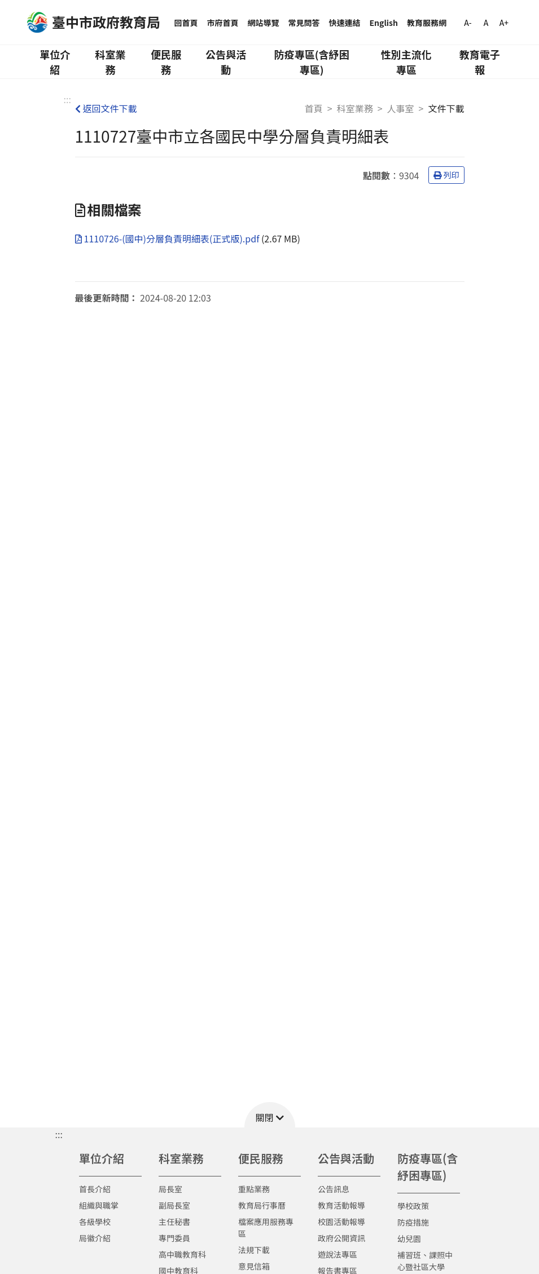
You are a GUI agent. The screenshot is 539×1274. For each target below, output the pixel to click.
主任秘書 (174, 1221)
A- (467, 22)
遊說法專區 (337, 1254)
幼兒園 (409, 1238)
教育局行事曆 (262, 1205)
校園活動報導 (341, 1221)
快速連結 (345, 22)
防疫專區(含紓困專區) (311, 62)
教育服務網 (426, 22)
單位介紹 (55, 62)
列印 (446, 174)
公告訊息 (333, 1189)
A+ (504, 22)
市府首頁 (223, 22)
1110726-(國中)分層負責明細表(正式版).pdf (168, 238)
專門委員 (174, 1238)
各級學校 (95, 1221)
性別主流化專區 (406, 62)
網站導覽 (263, 22)
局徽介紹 (95, 1238)
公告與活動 (225, 62)
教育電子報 (479, 62)
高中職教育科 (182, 1254)
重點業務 (254, 1189)
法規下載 (254, 1249)
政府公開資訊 (341, 1238)
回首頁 (186, 22)
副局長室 (174, 1205)
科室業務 (110, 62)
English (384, 22)
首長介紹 (95, 1189)
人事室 (400, 108)
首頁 (314, 108)
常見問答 (304, 22)
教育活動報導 (341, 1205)
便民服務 (166, 62)
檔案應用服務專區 (265, 1227)
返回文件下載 (106, 108)
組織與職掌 (99, 1205)
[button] (269, 1114)
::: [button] (59, 1134)
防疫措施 (413, 1222)
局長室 (170, 1189)
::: (67, 99)
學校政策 (413, 1205)
